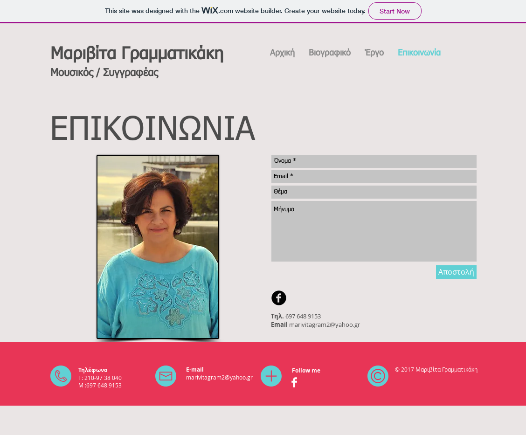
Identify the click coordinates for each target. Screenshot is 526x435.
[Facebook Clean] (294, 382)
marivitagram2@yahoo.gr (324, 324)
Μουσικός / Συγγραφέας (104, 73)
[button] (374, 53)
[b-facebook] (278, 297)
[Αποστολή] (456, 272)
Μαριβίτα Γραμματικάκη (136, 54)
